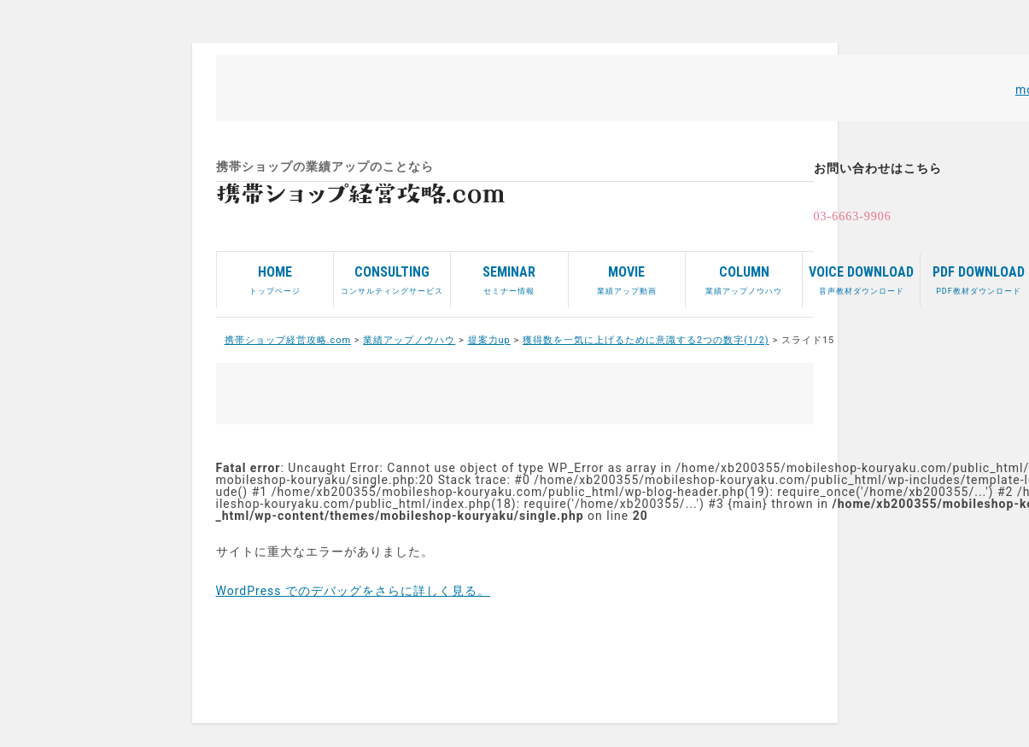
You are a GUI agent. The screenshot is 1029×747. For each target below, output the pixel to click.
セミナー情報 (509, 273)
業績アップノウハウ (744, 273)
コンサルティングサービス (392, 273)
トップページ (275, 273)
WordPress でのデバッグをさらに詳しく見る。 (353, 591)
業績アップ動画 (627, 273)
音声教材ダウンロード (861, 273)
